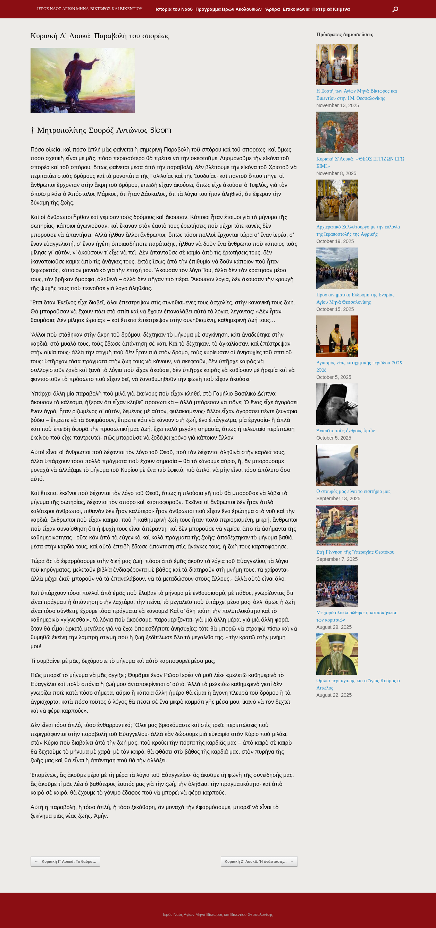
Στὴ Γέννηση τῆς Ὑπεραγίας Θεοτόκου (355, 552)
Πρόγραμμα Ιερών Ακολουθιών (228, 9)
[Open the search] (395, 9)
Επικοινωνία (296, 9)
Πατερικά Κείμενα (331, 9)
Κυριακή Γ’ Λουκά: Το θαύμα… (65, 862)
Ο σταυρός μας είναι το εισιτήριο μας (353, 491)
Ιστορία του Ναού (174, 9)
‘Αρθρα (272, 9)
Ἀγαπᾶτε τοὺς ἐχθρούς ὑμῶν (345, 431)
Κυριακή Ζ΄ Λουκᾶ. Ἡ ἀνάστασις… (259, 862)
